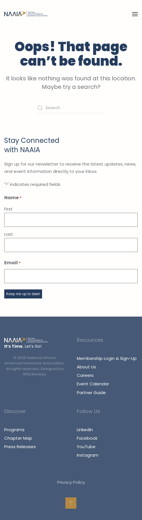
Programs (14, 430)
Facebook (87, 438)
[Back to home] (25, 14)
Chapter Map (18, 438)
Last (8, 234)
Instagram (88, 455)
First (8, 209)
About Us (86, 367)
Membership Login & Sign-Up (107, 358)
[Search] (71, 107)
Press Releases (20, 447)
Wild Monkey (34, 374)
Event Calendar (93, 384)
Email (12, 263)
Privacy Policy (70, 482)
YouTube (86, 447)
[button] (135, 14)
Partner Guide (91, 393)
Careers (85, 375)
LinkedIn (85, 430)
